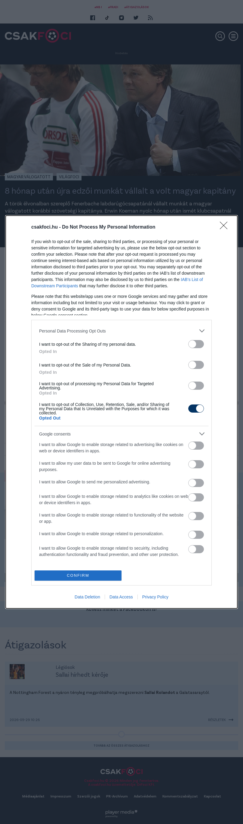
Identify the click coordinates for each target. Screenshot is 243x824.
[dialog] (121, 412)
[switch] (196, 344)
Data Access (121, 597)
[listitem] (121, 331)
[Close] (225, 227)
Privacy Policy (155, 597)
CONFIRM (78, 575)
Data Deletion (87, 597)
